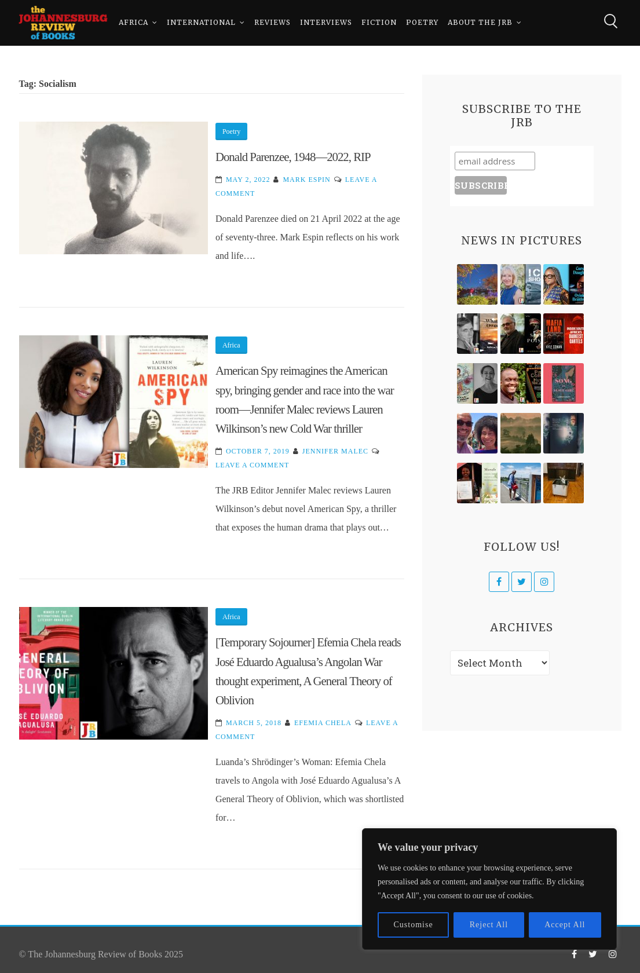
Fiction (379, 23)
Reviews (272, 23)
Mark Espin (306, 179)
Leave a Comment (252, 465)
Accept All (564, 924)
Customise (413, 924)
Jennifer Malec (335, 451)
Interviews (326, 23)
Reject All (489, 924)
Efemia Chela (323, 723)
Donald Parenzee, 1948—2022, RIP (293, 156)
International (201, 23)
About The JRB (480, 23)
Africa (133, 23)
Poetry (422, 23)
